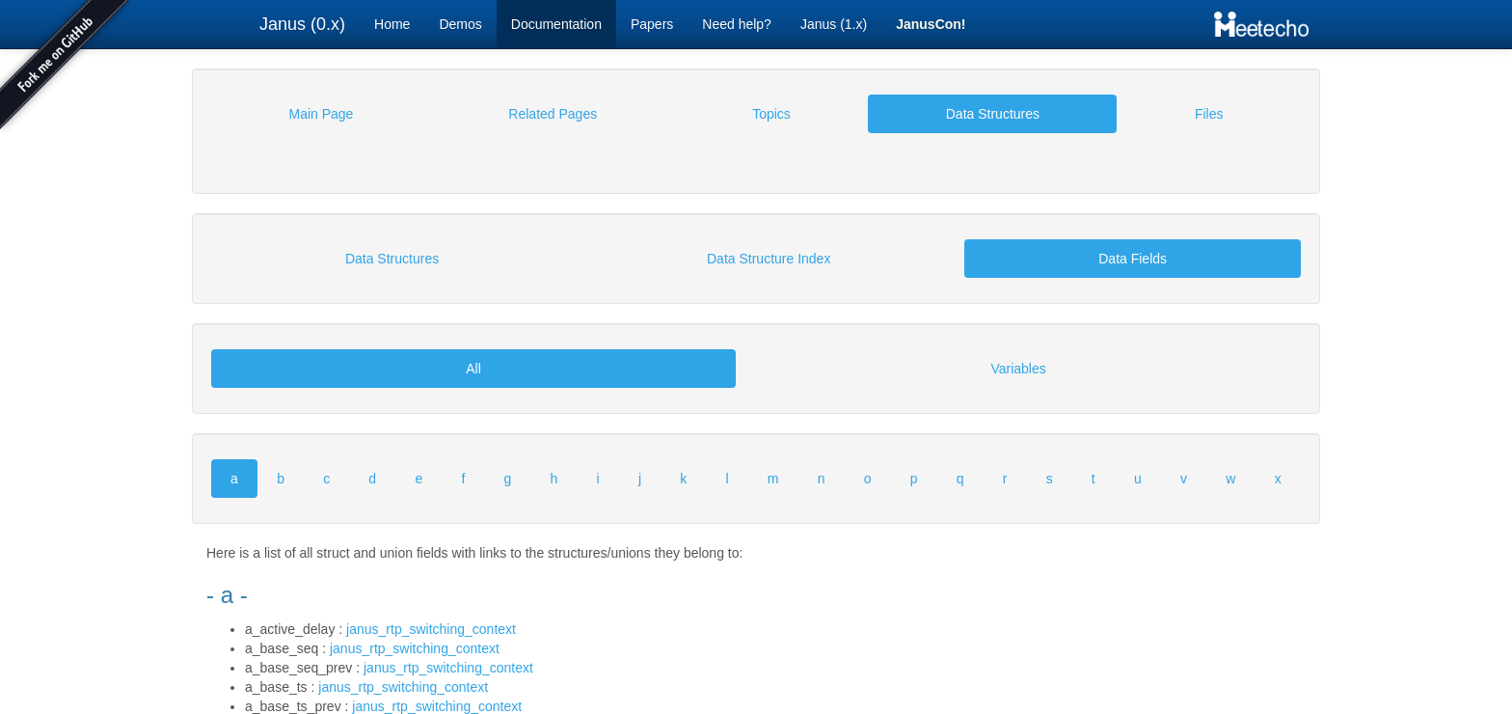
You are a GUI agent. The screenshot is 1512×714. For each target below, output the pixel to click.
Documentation (556, 24)
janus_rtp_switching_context (431, 629)
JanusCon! (930, 24)
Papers (652, 24)
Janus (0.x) (302, 24)
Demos (460, 24)
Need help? (736, 24)
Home (392, 24)
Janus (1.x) (833, 24)
